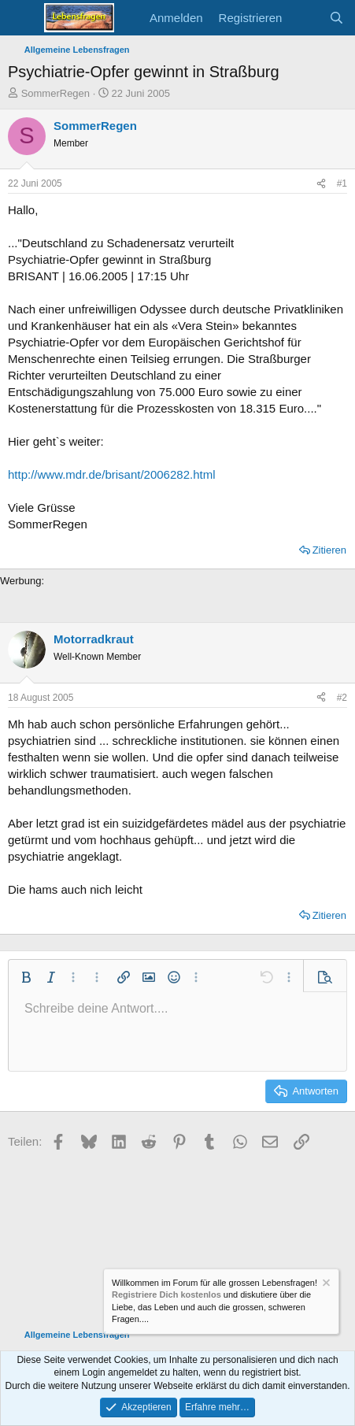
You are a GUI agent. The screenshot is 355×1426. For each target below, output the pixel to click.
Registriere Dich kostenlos (166, 1295)
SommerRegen (55, 93)
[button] (26, 977)
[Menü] (21, 18)
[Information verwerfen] (325, 1284)
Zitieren (329, 550)
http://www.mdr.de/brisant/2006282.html (111, 474)
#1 (342, 183)
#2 (342, 697)
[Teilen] (321, 184)
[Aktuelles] (305, 17)
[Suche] (336, 17)
